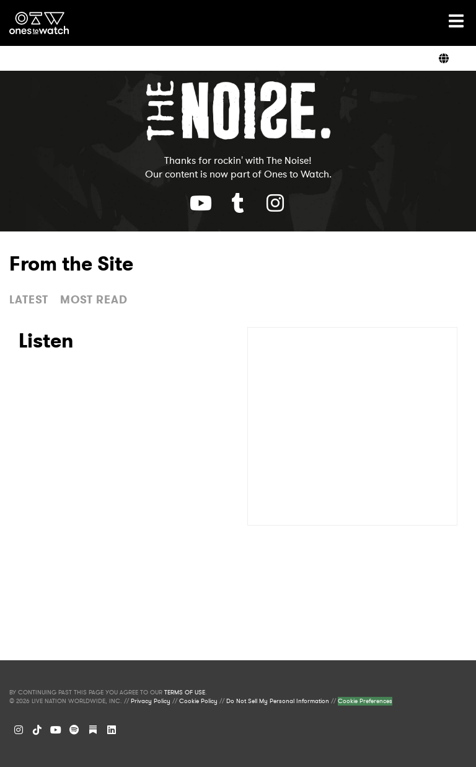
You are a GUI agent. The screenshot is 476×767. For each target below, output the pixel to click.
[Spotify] (74, 729)
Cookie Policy (198, 701)
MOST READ (94, 300)
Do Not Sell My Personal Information (277, 701)
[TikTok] (37, 729)
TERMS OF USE (184, 692)
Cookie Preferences (365, 701)
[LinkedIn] (111, 729)
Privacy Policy (150, 701)
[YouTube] (55, 729)
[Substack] (93, 729)
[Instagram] (18, 729)
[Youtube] (201, 203)
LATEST (28, 300)
